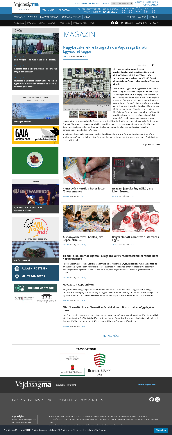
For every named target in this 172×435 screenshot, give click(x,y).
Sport (93, 23)
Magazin (52, 23)
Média (41, 23)
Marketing (141, 23)
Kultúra (31, 23)
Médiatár (154, 23)
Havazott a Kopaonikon (78, 284)
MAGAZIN (66, 56)
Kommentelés (91, 400)
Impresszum (127, 23)
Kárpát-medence (71, 17)
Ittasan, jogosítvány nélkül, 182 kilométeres (132, 190)
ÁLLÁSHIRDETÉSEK (30, 268)
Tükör (131, 17)
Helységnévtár (29, 276)
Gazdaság (19, 23)
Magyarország (49, 17)
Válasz (142, 17)
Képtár (153, 17)
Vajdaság (19, 17)
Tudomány (64, 23)
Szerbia (32, 17)
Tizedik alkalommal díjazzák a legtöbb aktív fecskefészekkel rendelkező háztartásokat (110, 257)
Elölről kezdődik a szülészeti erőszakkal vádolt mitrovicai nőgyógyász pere (108, 308)
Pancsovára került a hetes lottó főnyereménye (84, 190)
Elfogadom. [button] (161, 430)
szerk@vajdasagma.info (26, 419)
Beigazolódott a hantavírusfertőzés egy (135, 238)
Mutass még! (111, 335)
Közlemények (80, 23)
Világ (87, 17)
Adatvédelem (66, 400)
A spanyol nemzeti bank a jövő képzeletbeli (83, 238)
